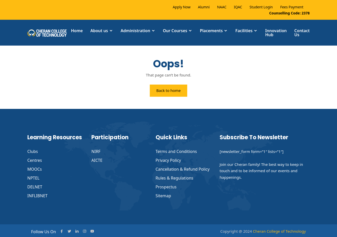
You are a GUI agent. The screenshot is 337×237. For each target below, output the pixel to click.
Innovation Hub (276, 33)
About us (99, 31)
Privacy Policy (168, 160)
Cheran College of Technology (279, 229)
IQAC (238, 7)
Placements (211, 31)
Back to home (168, 90)
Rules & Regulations (175, 177)
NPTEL (33, 177)
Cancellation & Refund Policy (183, 168)
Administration (135, 31)
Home (77, 31)
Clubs (32, 151)
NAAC (221, 7)
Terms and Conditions (176, 151)
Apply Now (182, 7)
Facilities (243, 31)
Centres (34, 160)
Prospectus (166, 186)
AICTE (96, 160)
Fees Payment (291, 7)
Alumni (204, 7)
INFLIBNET (37, 194)
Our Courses (175, 31)
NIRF (95, 151)
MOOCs (34, 168)
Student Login (261, 7)
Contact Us (302, 33)
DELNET (34, 186)
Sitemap (163, 194)
